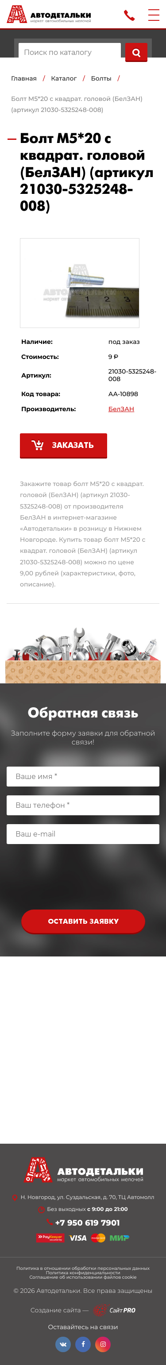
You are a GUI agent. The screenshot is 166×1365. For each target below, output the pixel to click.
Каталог (64, 78)
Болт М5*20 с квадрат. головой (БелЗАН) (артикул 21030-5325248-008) (77, 104)
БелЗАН (121, 409)
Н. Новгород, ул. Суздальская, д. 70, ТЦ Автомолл (87, 1198)
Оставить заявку (83, 921)
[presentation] (83, 879)
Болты (101, 78)
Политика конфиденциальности (83, 1273)
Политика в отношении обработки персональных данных (83, 1268)
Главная (24, 78)
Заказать (73, 446)
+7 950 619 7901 (87, 1223)
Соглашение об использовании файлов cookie (82, 1277)
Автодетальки (58, 1291)
